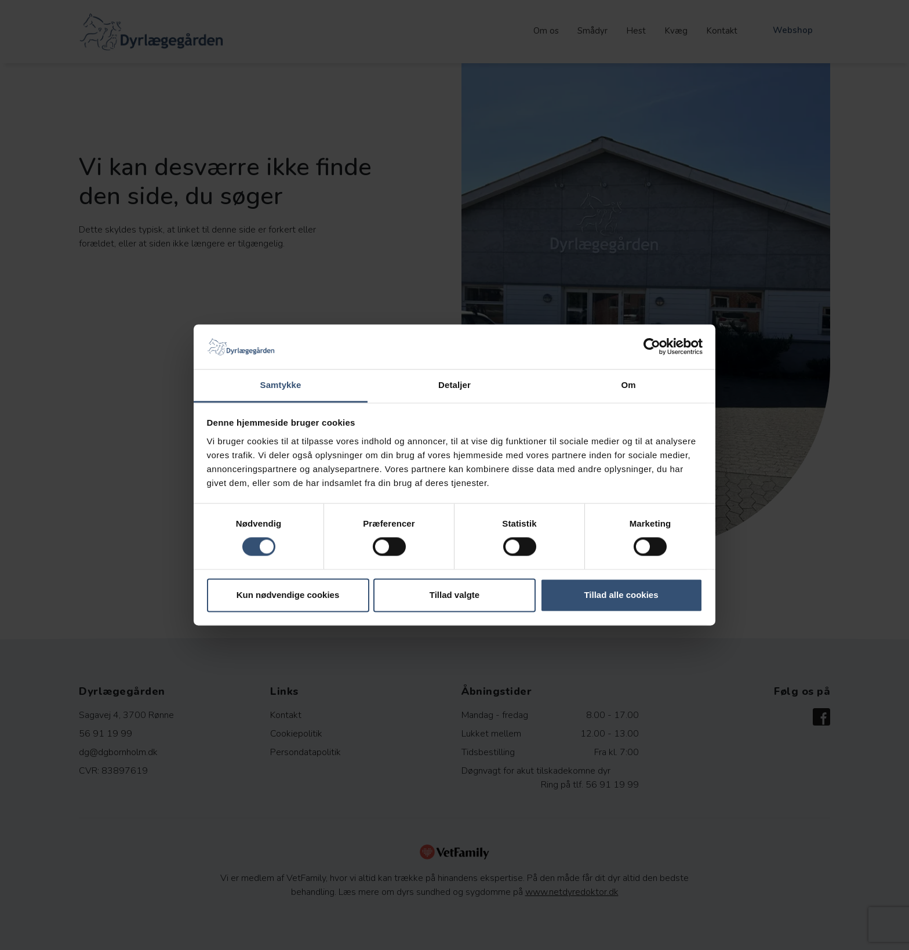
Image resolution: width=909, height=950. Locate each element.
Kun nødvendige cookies (288, 595)
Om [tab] (628, 385)
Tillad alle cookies (621, 595)
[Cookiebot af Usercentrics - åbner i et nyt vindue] (652, 347)
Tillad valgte (454, 595)
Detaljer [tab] (454, 385)
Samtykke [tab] (280, 385)
